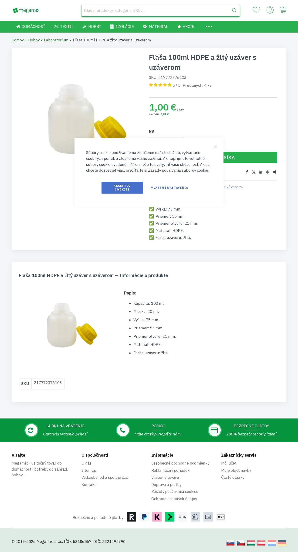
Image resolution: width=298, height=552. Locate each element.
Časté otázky (232, 477)
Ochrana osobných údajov (174, 498)
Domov (18, 40)
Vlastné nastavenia (169, 187)
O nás (86, 463)
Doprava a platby (166, 484)
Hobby (34, 40)
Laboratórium (56, 40)
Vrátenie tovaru (165, 477)
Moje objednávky (236, 470)
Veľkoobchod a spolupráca (104, 477)
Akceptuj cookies (122, 187)
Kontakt (88, 484)
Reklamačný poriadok (170, 470)
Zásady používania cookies (174, 491)
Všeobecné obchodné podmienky (180, 463)
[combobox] (160, 10)
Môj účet (229, 463)
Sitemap (88, 470)
